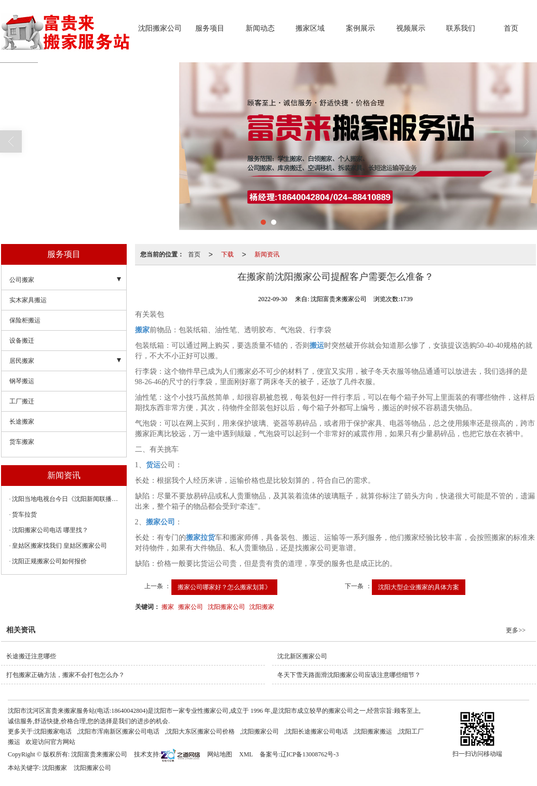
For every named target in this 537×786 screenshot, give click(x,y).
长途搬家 (21, 421)
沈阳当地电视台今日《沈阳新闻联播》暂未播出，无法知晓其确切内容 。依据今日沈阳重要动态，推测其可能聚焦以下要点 (66, 499)
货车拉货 (24, 514)
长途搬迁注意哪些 (31, 656)
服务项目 (209, 28)
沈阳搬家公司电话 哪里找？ (50, 530)
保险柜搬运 (25, 320)
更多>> (516, 630)
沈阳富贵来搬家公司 (99, 754)
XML (246, 754)
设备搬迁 (21, 340)
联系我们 (460, 28)
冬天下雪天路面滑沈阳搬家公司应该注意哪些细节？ (349, 675)
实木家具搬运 (28, 300)
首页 (511, 28)
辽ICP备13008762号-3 (309, 754)
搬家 (168, 607)
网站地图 (219, 754)
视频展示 (410, 28)
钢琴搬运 (21, 381)
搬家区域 (310, 28)
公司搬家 (21, 279)
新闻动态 (260, 28)
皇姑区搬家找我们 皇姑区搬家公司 (59, 545)
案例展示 (360, 28)
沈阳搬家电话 (53, 731)
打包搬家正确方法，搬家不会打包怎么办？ (65, 675)
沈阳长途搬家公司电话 (317, 731)
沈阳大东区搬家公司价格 (200, 731)
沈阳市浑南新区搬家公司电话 (118, 731)
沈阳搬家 (261, 607)
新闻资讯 (266, 254)
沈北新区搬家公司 (302, 656)
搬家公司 (190, 607)
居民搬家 (21, 360)
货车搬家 (21, 441)
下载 (227, 254)
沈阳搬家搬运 (373, 731)
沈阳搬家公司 (160, 28)
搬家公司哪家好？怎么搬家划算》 (224, 587)
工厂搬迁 (21, 401)
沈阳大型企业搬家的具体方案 (418, 587)
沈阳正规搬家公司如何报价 (49, 561)
